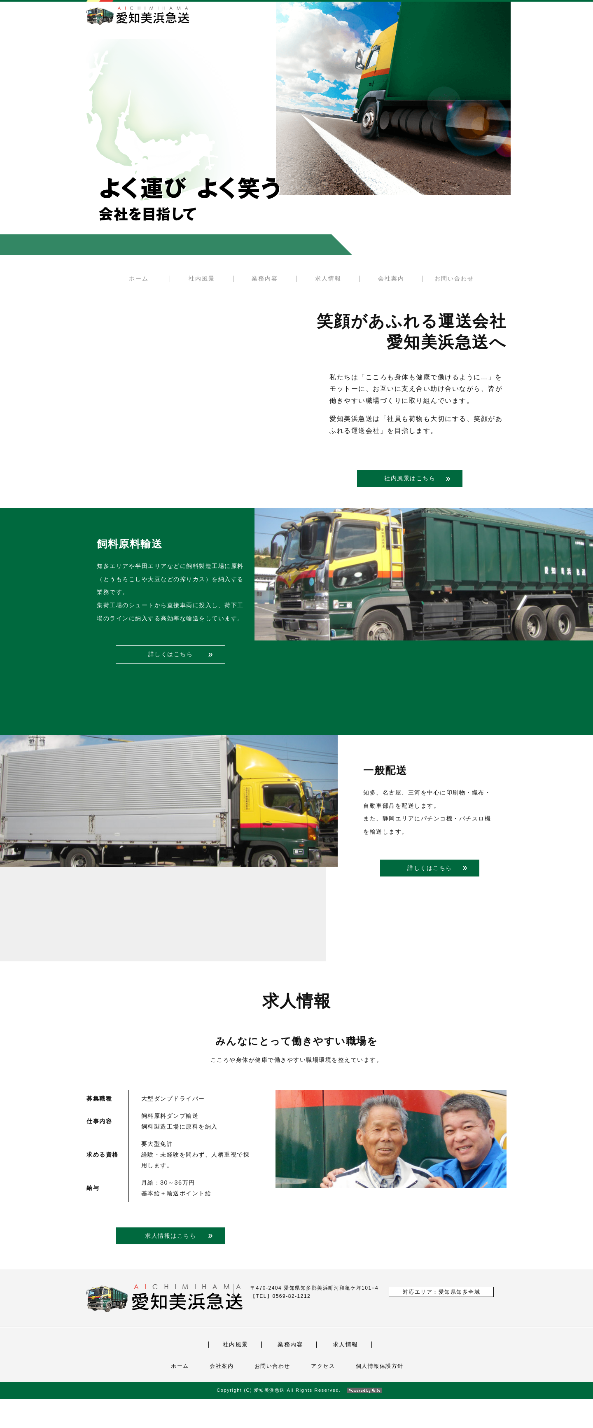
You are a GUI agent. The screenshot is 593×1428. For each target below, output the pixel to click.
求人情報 (328, 278)
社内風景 (202, 278)
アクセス (323, 1395)
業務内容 (265, 278)
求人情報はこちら (170, 1264)
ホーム (139, 278)
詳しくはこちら (170, 683)
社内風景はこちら (409, 478)
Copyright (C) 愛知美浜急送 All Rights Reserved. (296, 1419)
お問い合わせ (454, 278)
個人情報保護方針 (380, 1395)
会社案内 (391, 278)
